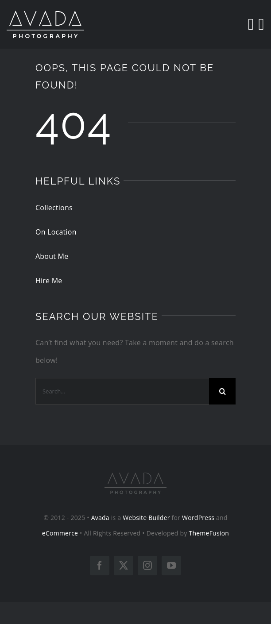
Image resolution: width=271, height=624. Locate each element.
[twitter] (123, 565)
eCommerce (60, 533)
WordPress (198, 517)
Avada (100, 517)
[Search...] (122, 391)
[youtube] (171, 565)
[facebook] (99, 565)
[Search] (251, 24)
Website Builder (146, 517)
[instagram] (147, 565)
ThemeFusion (209, 533)
